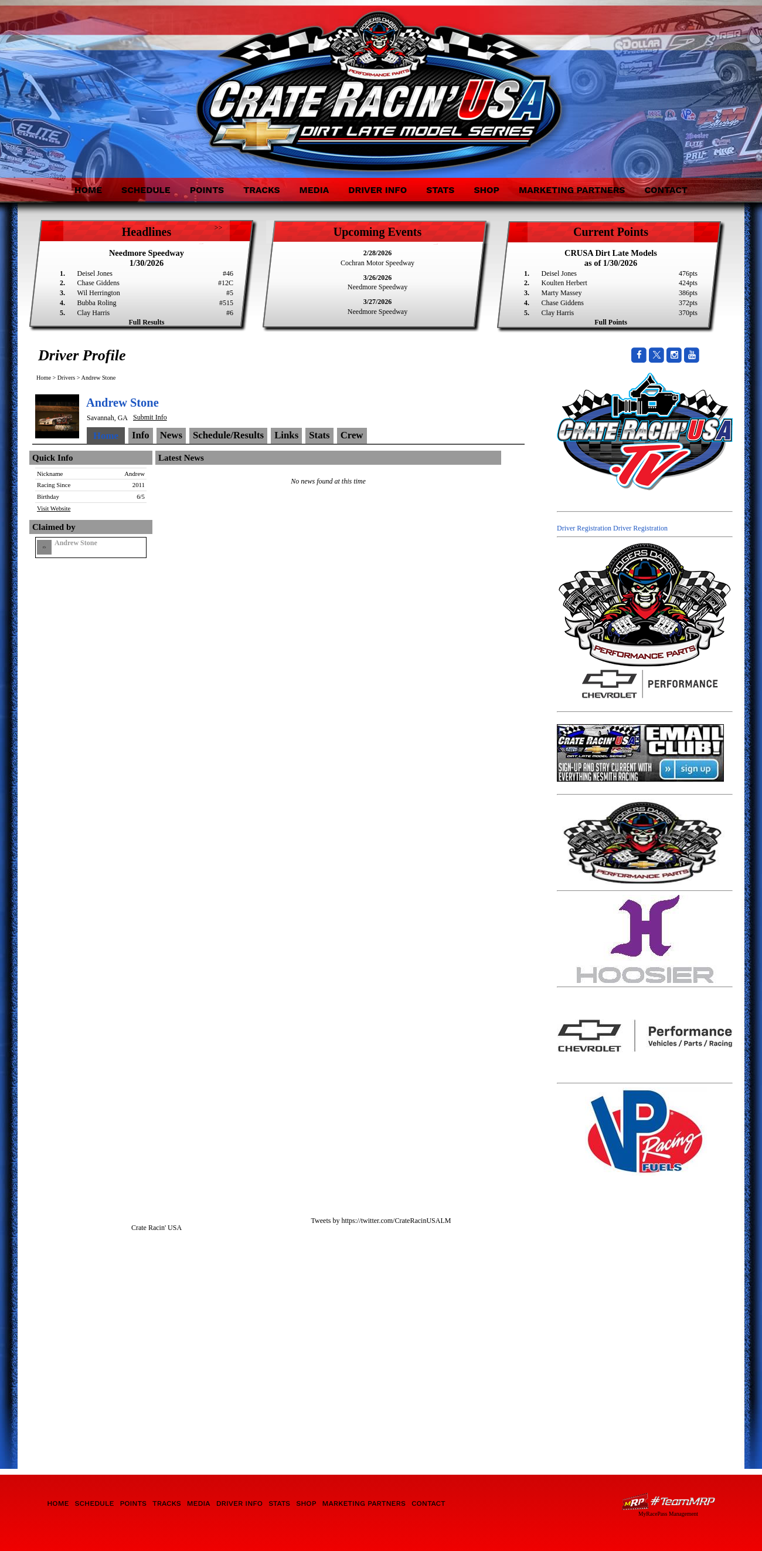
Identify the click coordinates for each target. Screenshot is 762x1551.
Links (286, 435)
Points (207, 189)
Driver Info (377, 189)
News (171, 435)
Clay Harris (93, 313)
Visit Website (53, 508)
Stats (440, 189)
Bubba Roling (97, 303)
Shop (486, 189)
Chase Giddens (98, 283)
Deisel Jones (95, 273)
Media (314, 189)
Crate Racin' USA (156, 1228)
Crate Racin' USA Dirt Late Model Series (136, 81)
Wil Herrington (98, 293)
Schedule (146, 189)
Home (88, 189)
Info (140, 435)
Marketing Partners (572, 189)
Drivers (66, 377)
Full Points (610, 322)
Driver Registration (584, 528)
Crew (352, 435)
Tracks (261, 189)
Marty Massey (562, 293)
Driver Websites (668, 1501)
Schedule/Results (228, 435)
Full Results (146, 322)
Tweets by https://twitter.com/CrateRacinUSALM (381, 1221)
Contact (666, 189)
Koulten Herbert (564, 283)
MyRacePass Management (668, 1514)
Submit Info (150, 417)
